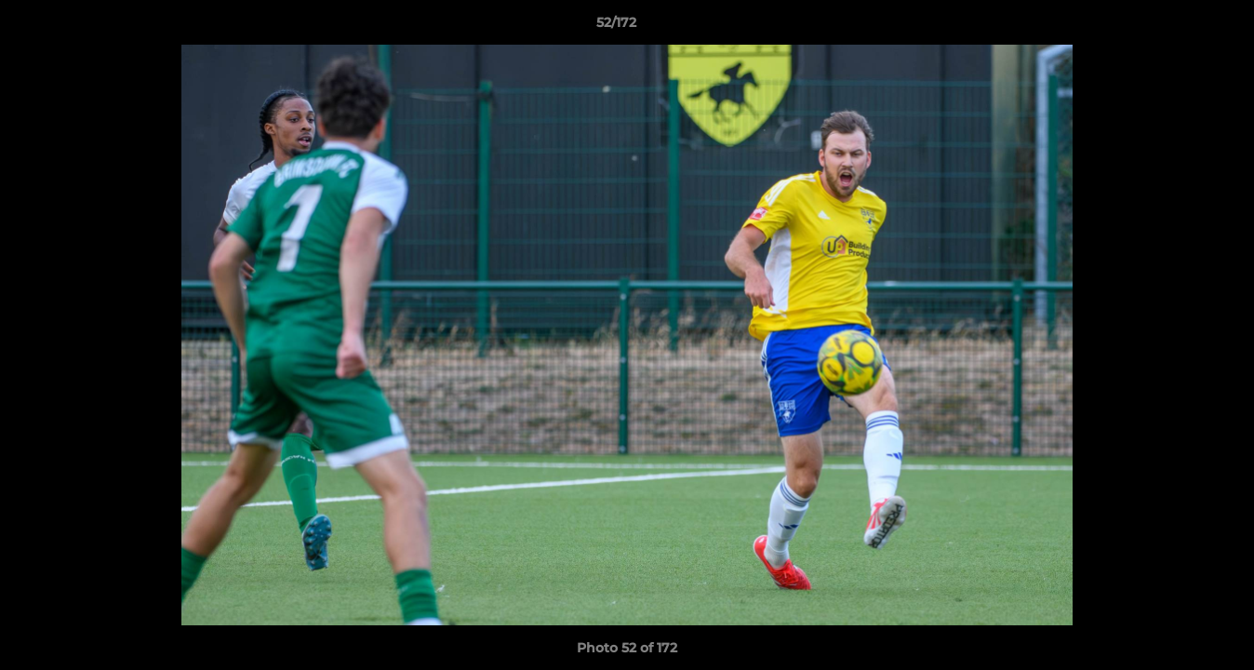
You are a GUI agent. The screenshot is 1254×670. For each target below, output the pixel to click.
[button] (1176, 27)
